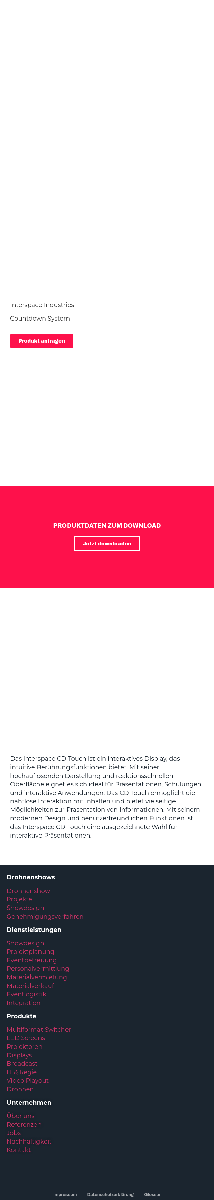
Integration (24, 946)
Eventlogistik (26, 937)
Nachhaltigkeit (29, 1084)
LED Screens (26, 981)
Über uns (20, 1059)
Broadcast (22, 1007)
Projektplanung (30, 895)
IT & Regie (22, 1015)
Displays (19, 998)
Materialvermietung (38, 920)
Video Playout (28, 1024)
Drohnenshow (28, 834)
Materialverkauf (30, 929)
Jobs (14, 1076)
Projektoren (25, 990)
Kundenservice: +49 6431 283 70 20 (107, 1147)
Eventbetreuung (32, 903)
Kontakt (19, 1093)
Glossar (152, 1137)
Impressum (65, 1137)
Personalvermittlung (38, 912)
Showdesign (25, 851)
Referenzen (24, 1068)
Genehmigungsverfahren (45, 860)
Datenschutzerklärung (110, 1137)
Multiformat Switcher (39, 973)
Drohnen (20, 1032)
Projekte (19, 842)
